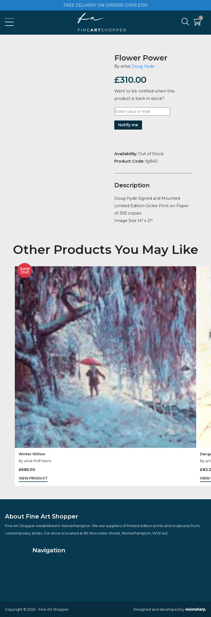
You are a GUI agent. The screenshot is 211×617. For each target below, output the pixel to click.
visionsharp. (195, 609)
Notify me (128, 124)
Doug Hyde (143, 66)
